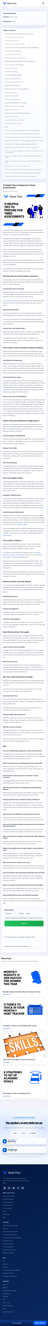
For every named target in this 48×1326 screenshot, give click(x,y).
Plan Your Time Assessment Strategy (17, 113)
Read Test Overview (11, 109)
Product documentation (10, 1290)
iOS (4, 1261)
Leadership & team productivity (12, 1238)
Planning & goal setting (10, 1234)
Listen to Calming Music (12, 99)
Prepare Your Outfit (11, 68)
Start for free (40, 1323)
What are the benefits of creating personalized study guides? (24, 140)
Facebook (9, 913)
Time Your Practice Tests (13, 54)
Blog (4, 1309)
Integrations (6, 1293)
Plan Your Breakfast (11, 71)
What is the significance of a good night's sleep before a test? (23, 161)
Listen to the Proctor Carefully (15, 106)
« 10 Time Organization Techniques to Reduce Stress (19, 937)
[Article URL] (24, 918)
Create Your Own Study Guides (15, 44)
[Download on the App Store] (24, 1141)
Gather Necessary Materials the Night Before (20, 61)
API (4, 1299)
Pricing (5, 1287)
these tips (41, 507)
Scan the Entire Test (11, 116)
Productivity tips (7, 1241)
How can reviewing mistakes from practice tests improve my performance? (24, 151)
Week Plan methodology (10, 1225)
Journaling (6, 1214)
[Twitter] (9, 1188)
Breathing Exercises (11, 92)
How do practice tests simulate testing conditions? (21, 144)
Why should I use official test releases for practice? (21, 147)
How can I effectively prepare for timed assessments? (22, 130)
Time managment (8, 1247)
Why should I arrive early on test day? (17, 166)
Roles (4, 1211)
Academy (5, 1296)
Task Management (8, 1202)
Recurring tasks (7, 1205)
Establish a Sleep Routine (13, 78)
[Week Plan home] (12, 1172)
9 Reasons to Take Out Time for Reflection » (17, 946)
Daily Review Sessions (12, 40)
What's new (6, 1302)
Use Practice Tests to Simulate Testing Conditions (22, 47)
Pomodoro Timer (8, 1273)
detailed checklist (22, 524)
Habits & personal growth (10, 1231)
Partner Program (8, 1306)
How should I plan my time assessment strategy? (20, 176)
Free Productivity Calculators (11, 1270)
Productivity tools (8, 1244)
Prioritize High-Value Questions (15, 120)
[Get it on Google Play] (24, 1150)
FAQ (6, 127)
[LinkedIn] (23, 1188)
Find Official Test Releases (13, 51)
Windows (5, 1267)
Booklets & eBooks (8, 1253)
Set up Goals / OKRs (8, 1196)
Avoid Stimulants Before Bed (14, 82)
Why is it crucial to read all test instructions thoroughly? (23, 173)
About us (5, 1284)
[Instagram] (18, 1188)
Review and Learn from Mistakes (15, 58)
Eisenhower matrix (8, 1199)
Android (5, 1264)
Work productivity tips (9, 1250)
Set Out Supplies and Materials (15, 65)
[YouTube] (13, 1188)
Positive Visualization (12, 96)
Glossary (5, 1228)
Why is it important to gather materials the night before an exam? (23, 156)
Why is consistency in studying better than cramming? (22, 134)
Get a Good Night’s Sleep (13, 75)
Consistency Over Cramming (14, 37)
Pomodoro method (11, 301)
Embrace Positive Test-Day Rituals (16, 89)
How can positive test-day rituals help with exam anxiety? (23, 169)
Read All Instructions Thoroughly (16, 103)
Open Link (24, 923)
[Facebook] (4, 1188)
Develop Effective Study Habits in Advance (19, 34)
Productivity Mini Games (10, 1276)
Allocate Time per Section (13, 123)
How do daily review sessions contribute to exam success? (24, 137)
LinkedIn (21, 913)
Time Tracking (7, 1208)
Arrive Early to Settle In (12, 85)
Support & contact (8, 1312)
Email (28, 913)
